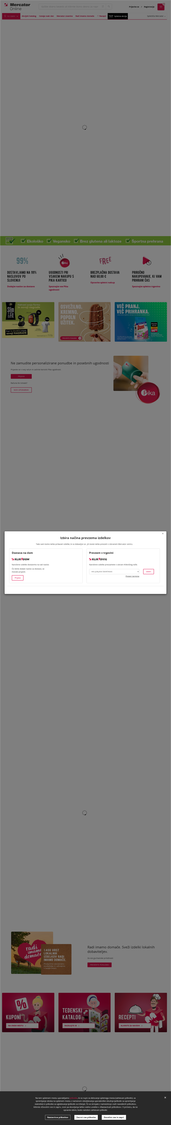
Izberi (148, 571)
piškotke (73, 1098)
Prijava (18, 578)
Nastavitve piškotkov (57, 1117)
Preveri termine (132, 576)
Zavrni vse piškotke (86, 1117)
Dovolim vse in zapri (114, 1117)
